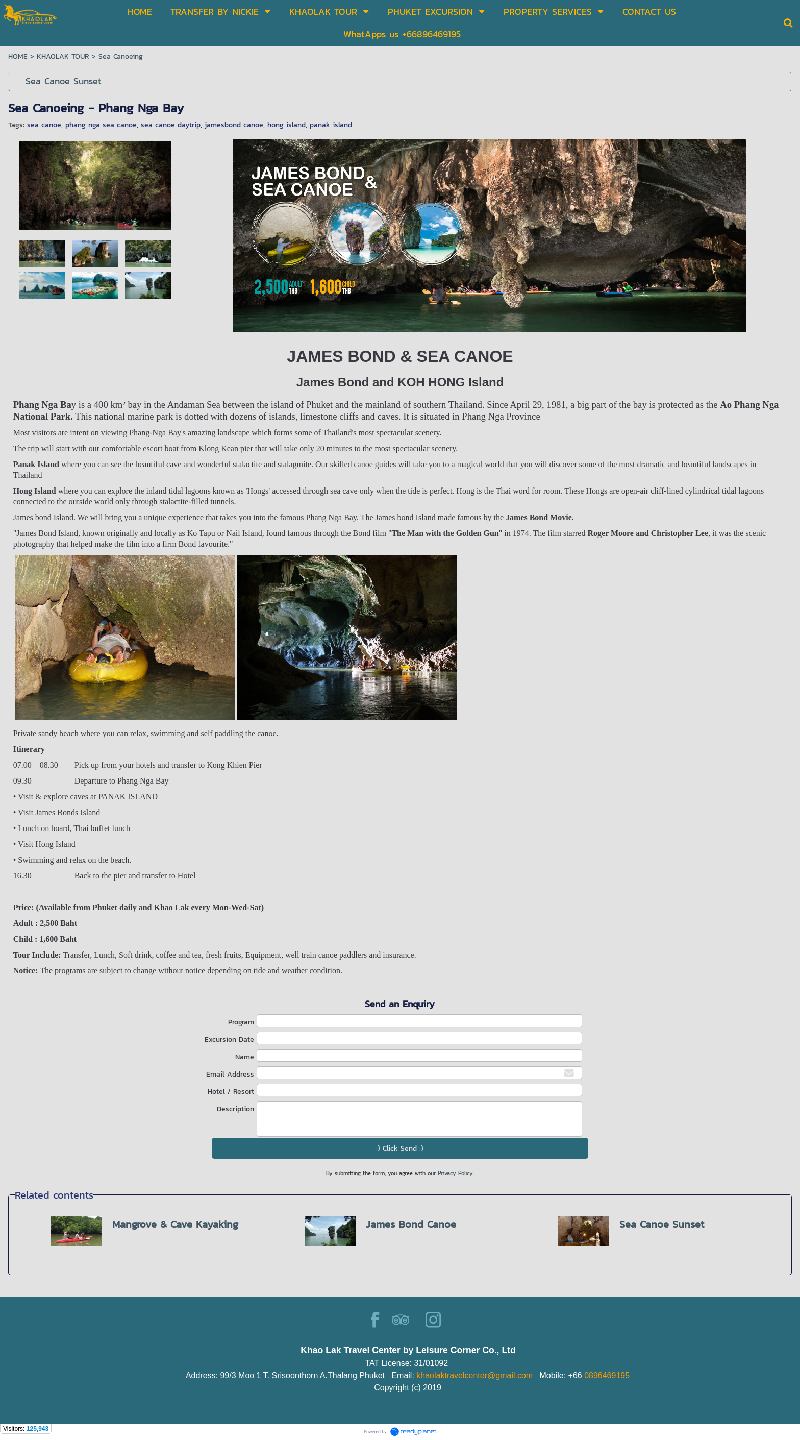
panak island (331, 124)
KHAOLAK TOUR (63, 56)
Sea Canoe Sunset (661, 1224)
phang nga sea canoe (101, 124)
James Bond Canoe (411, 1224)
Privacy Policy (455, 1173)
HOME (18, 56)
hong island (286, 124)
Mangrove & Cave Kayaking (175, 1224)
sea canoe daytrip (171, 124)
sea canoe (44, 124)
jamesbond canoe (234, 124)
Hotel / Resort (231, 1091)
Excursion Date (229, 1039)
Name (244, 1057)
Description (235, 1109)
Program (241, 1022)
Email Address (230, 1074)
